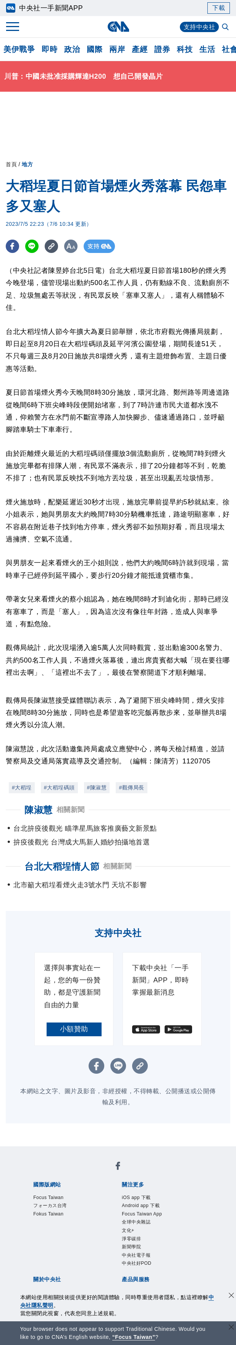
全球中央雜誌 (136, 1222)
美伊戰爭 (19, 49)
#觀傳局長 (131, 787)
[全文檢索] (226, 27)
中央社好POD (137, 1263)
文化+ (128, 1230)
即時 (49, 49)
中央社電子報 (136, 1255)
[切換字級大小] (71, 246)
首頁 (11, 164)
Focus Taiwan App (142, 1214)
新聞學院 (131, 1246)
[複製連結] (51, 246)
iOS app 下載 (136, 1197)
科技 (184, 49)
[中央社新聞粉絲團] (118, 1167)
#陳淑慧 (97, 787)
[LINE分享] (32, 246)
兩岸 (117, 49)
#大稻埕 (22, 787)
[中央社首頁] (118, 26)
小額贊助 (74, 1029)
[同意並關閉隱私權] (231, 1296)
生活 (207, 49)
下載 (218, 8)
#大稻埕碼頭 (59, 787)
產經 (139, 49)
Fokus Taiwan (48, 1214)
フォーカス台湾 (50, 1205)
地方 (27, 164)
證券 (162, 49)
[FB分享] (12, 246)
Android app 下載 (141, 1205)
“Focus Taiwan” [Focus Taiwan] (133, 1337)
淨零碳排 (131, 1238)
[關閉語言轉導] (231, 1328)
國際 (94, 49)
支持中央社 (199, 27)
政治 (72, 49)
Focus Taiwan (48, 1197)
